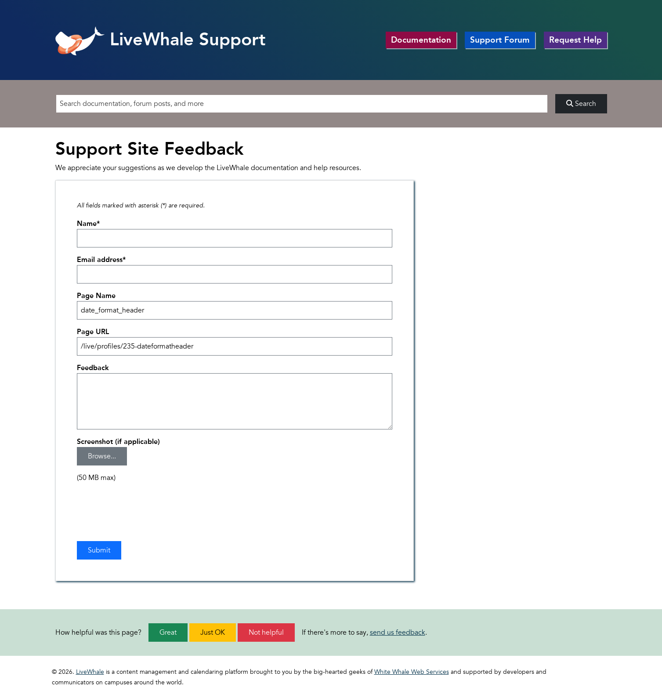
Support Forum (500, 40)
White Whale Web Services (411, 672)
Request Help (575, 40)
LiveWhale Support (160, 39)
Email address (101, 259)
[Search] (301, 103)
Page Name (96, 295)
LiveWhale (90, 672)
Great (168, 632)
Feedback (93, 368)
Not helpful (266, 632)
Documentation (421, 40)
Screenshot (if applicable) (118, 441)
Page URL (93, 331)
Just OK (212, 632)
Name (88, 223)
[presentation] (143, 507)
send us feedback (397, 632)
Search (581, 103)
